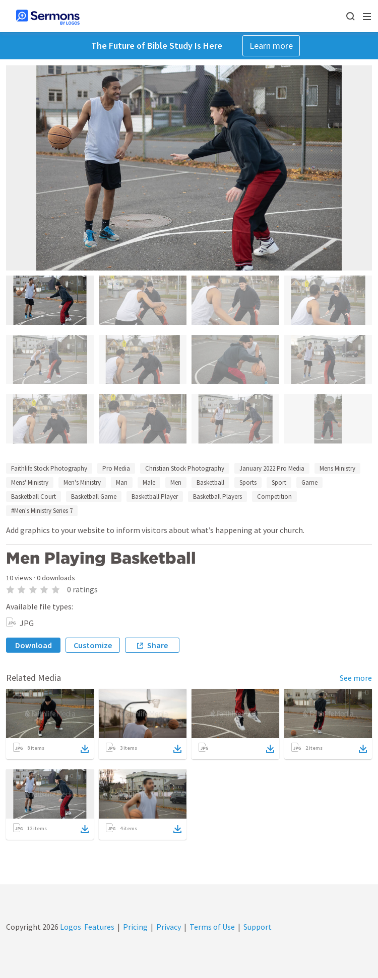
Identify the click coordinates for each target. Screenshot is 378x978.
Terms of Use (212, 927)
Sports (248, 482)
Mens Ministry (337, 468)
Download (33, 645)
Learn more (271, 45)
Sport (279, 482)
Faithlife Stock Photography (49, 468)
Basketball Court (33, 496)
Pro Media (116, 468)
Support (257, 927)
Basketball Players (217, 496)
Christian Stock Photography (184, 468)
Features (99, 927)
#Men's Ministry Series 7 (42, 510)
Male (149, 482)
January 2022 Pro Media (271, 468)
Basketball (210, 482)
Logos (69, 927)
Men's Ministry (82, 482)
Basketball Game (93, 496)
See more (356, 678)
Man (122, 482)
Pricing (135, 927)
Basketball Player (155, 496)
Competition (274, 496)
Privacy (168, 927)
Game (309, 482)
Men (175, 482)
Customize (93, 645)
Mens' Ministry (29, 482)
